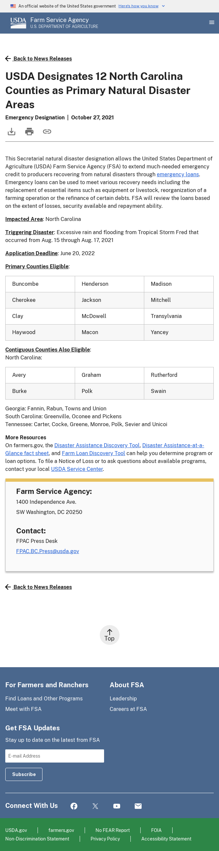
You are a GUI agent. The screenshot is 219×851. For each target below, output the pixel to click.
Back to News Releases (38, 58)
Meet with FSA (23, 709)
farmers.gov (61, 830)
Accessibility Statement (166, 838)
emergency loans (178, 174)
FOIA (156, 830)
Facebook (74, 806)
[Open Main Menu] (211, 23)
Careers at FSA (128, 709)
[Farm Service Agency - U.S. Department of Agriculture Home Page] (64, 23)
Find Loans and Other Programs (44, 698)
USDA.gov (16, 830)
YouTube (117, 806)
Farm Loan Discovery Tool (93, 453)
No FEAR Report (113, 830)
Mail (138, 806)
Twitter (95, 806)
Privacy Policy (105, 838)
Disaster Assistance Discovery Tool (97, 445)
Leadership (123, 698)
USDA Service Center (77, 469)
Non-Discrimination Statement (37, 838)
